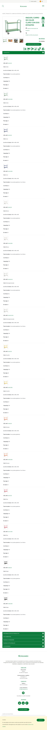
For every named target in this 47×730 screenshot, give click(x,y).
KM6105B (10, 459)
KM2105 (10, 63)
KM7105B (10, 531)
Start (4, 13)
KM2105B (10, 99)
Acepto (40, 720)
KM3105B (10, 171)
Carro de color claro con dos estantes (32, 13)
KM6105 (10, 423)
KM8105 (10, 567)
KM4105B (10, 243)
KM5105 (10, 351)
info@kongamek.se (23, 689)
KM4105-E (10, 279)
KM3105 (10, 135)
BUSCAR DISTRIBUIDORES (33, 44)
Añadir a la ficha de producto (32, 35)
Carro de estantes (17, 13)
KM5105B (10, 387)
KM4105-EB (10, 315)
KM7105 (10, 495)
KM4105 (10, 207)
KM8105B (10, 603)
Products (8, 13)
